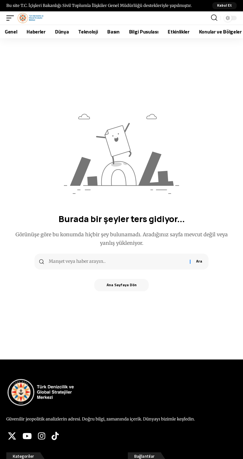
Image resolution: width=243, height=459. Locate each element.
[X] (12, 436)
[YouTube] (27, 436)
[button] (224, 5)
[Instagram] (41, 436)
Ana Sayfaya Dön (122, 285)
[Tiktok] (55, 436)
